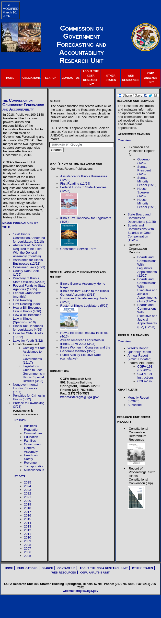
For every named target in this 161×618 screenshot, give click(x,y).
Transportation (34, 466)
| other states (140, 568)
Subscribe (134, 405)
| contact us (64, 568)
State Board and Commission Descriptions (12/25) (141, 218)
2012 (27, 530)
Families (30, 440)
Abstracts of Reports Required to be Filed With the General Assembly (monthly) (27, 250)
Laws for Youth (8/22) (28, 340)
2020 (27, 501)
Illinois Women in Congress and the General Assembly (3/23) (85, 349)
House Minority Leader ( (143, 203)
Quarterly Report (139, 352)
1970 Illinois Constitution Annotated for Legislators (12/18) (29, 237)
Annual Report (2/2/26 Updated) (139, 357)
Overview (124, 140)
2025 (27, 482)
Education (31, 437)
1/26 (141, 174)
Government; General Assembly (33, 447)
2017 (27, 512)
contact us (71, 77)
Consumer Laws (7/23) (29, 267)
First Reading (22, 300)
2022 (27, 493)
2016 (27, 515)
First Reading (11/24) (75, 183)
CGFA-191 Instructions (145, 375)
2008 (27, 545)
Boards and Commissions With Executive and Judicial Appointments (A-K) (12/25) (147, 290)
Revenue (30, 462)
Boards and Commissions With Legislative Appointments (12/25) (147, 266)
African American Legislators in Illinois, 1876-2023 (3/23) (82, 342)
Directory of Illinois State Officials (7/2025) (29, 280)
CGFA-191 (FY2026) (144, 368)
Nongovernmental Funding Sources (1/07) (25, 388)
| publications (25, 568)
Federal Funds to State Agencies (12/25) (29, 287)
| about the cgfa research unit (101, 568)
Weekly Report (137, 348)
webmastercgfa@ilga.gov (79, 397)
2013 (27, 526)
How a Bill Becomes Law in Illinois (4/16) (27, 309)
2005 (27, 556)
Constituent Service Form (78, 249)
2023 (27, 490)
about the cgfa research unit (91, 77)
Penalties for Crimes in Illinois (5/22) (29, 397)
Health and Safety (31, 457)
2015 (27, 519)
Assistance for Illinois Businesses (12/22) (28, 261)
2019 (27, 504)
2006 (27, 552)
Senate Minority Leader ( (143, 181)
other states (111, 77)
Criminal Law (33, 433)
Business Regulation (31, 427)
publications (31, 77)
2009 (27, 541)
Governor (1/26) (143, 161)
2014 (27, 523)
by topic (20, 420)
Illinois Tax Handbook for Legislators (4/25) (28, 327)
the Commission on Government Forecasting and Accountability (23, 104)
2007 (27, 548)
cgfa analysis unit (151, 77)
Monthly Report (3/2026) (138, 399)
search (50, 77)
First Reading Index (27, 304)
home (10, 77)
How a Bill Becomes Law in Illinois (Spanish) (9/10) (27, 318)
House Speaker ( (143, 192)
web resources (130, 77)
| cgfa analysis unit (93, 572)
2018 (27, 508)
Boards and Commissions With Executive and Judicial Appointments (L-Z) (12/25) (147, 316)
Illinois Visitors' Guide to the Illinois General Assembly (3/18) (84, 292)
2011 (27, 534)
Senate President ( (144, 170)
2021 (27, 497)
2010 (27, 537)
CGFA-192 (144, 381)
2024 (27, 486)
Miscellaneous (34, 470)
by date (19, 476)
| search (45, 568)
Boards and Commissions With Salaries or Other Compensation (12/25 (140, 233)
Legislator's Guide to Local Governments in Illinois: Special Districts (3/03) (34, 373)
